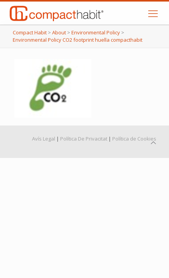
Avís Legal (43, 138)
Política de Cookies (134, 138)
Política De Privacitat (83, 138)
